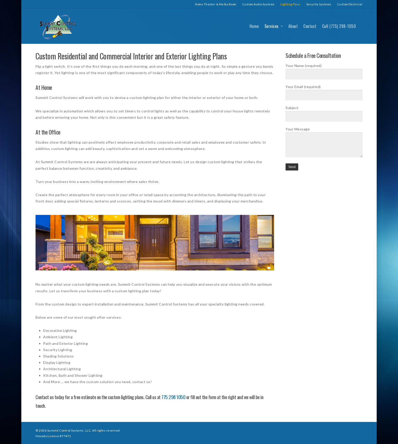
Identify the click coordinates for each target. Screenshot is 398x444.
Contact (310, 26)
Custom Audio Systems (258, 4)
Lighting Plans (290, 4)
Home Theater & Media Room (215, 4)
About (293, 26)
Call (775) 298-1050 (339, 26)
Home (254, 26)
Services (273, 26)
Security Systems (318, 4)
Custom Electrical (349, 4)
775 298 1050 (173, 396)
